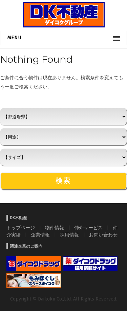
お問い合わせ (103, 235)
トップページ (20, 228)
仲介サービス (88, 228)
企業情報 (40, 235)
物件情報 (54, 228)
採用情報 (69, 235)
